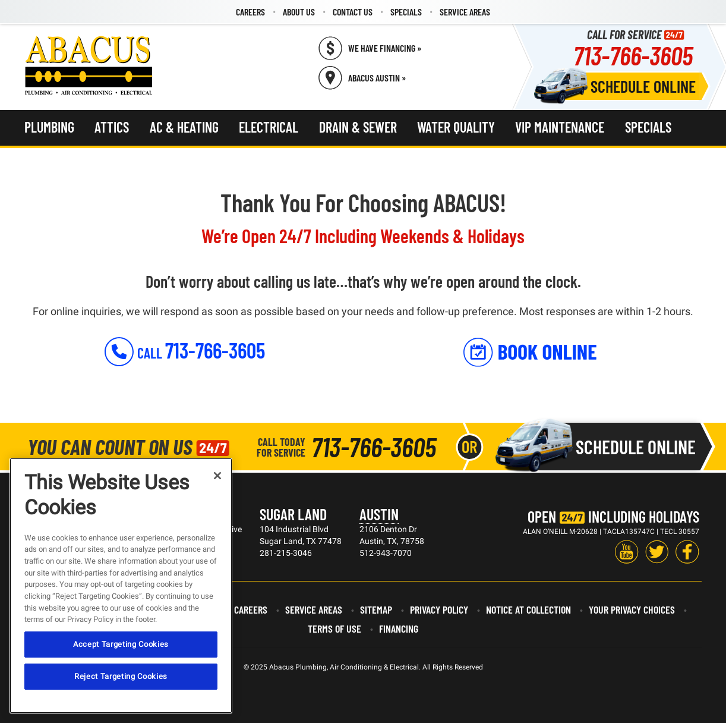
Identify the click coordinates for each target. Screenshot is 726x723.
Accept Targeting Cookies (121, 644)
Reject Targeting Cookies (121, 676)
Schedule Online (643, 86)
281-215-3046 (286, 553)
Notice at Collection (528, 609)
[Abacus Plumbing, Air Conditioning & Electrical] (88, 65)
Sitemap (376, 609)
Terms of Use (334, 628)
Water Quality (456, 127)
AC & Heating (184, 127)
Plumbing (49, 127)
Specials (406, 11)
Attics (111, 127)
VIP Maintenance (559, 127)
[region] (121, 585)
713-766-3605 (633, 55)
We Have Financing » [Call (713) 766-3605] (384, 48)
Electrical (268, 127)
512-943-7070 (385, 553)
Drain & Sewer (358, 127)
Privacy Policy (439, 609)
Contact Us (353, 11)
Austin (379, 514)
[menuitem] (250, 12)
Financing (398, 628)
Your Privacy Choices (632, 609)
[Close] (217, 476)
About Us (299, 11)
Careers (250, 11)
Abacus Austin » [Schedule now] (377, 77)
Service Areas (465, 11)
